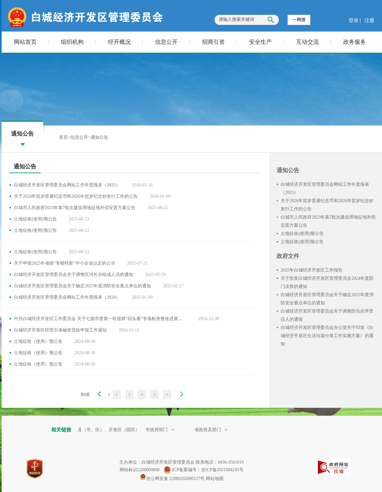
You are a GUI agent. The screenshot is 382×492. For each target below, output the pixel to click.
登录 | (355, 20)
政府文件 (288, 256)
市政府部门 (160, 429)
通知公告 (99, 137)
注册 (368, 20)
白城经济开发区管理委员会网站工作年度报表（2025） (67, 185)
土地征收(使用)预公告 (35, 219)
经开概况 (119, 42)
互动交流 (307, 42)
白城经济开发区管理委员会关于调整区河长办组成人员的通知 (73, 274)
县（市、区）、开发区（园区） (109, 429)
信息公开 (166, 42)
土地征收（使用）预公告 (38, 341)
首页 (63, 137)
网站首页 (25, 42)
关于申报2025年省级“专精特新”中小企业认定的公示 (64, 263)
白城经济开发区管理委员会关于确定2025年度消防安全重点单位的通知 (82, 286)
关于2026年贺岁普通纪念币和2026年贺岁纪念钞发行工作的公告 (76, 196)
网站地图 (215, 478)
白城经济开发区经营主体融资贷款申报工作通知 (60, 330)
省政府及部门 (210, 429)
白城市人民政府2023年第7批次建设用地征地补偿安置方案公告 (74, 207)
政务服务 (354, 42)
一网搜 (299, 19)
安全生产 (260, 42)
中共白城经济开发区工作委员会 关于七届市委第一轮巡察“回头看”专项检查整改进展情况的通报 (107, 318)
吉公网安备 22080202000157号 (172, 478)
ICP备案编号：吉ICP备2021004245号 (207, 469)
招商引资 (213, 42)
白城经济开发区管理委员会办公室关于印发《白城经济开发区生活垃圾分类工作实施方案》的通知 (327, 335)
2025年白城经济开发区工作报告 (312, 270)
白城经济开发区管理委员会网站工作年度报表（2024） (67, 297)
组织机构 (72, 42)
